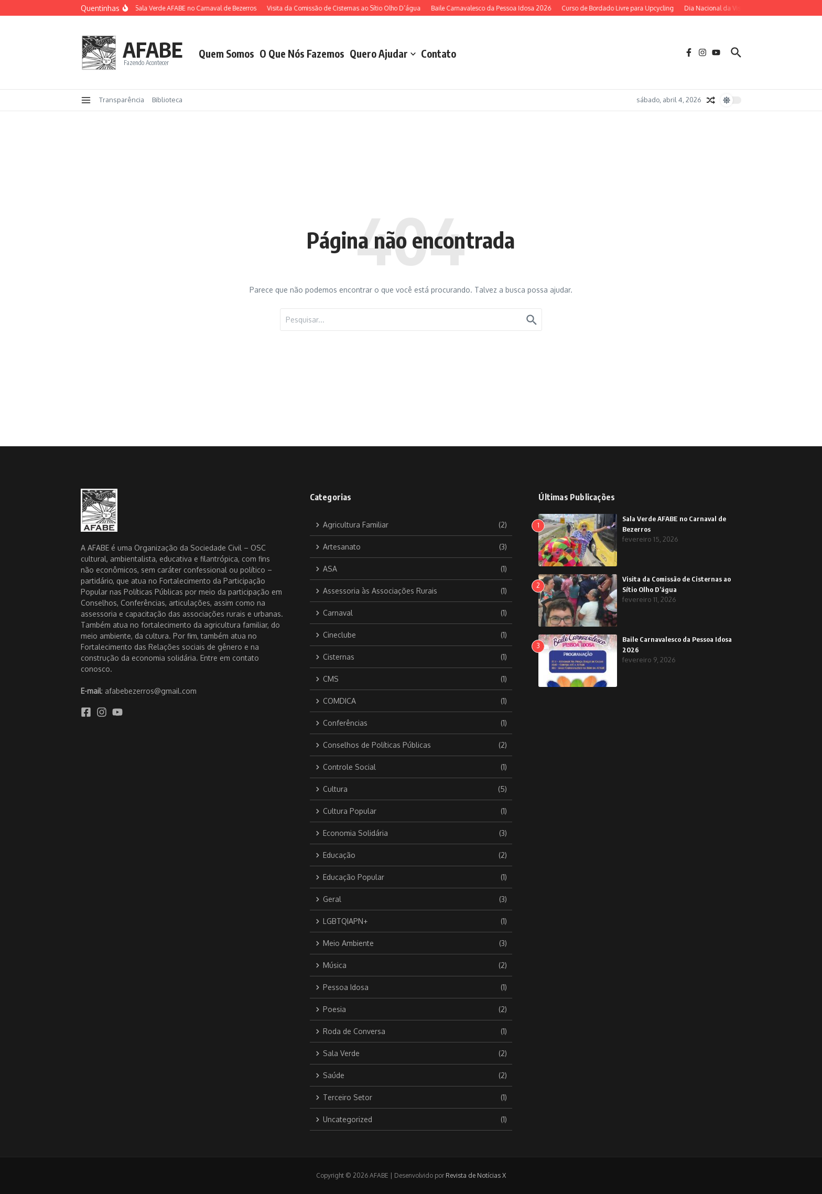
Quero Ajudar (383, 53)
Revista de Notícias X (476, 1175)
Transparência (121, 99)
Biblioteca (167, 99)
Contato (438, 53)
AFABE (153, 49)
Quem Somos (226, 53)
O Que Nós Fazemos (301, 53)
